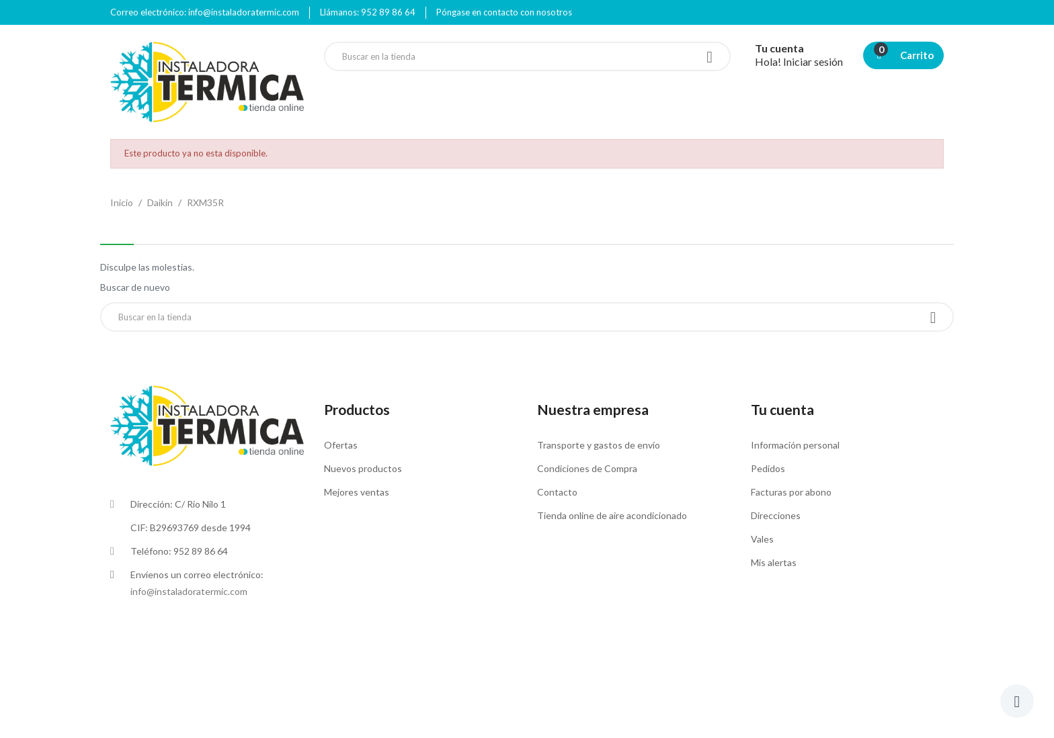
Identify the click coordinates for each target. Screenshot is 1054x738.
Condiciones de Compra (587, 468)
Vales (762, 539)
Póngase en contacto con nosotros (504, 12)
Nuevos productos (363, 468)
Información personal (795, 445)
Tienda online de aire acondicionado (612, 515)
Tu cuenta (782, 409)
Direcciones (776, 515)
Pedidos (768, 468)
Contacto (557, 492)
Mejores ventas (356, 492)
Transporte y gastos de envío (598, 445)
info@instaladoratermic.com (188, 591)
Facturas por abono (791, 492)
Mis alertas (774, 562)
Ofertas (341, 445)
